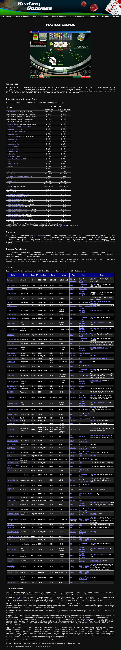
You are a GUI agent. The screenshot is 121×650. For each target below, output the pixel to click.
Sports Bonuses (77, 16)
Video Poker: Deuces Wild (15, 204)
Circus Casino (12, 356)
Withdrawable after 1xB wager (100, 435)
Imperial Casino (12, 441)
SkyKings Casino (13, 532)
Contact (116, 16)
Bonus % (54, 275)
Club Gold (10, 375)
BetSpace (10, 310)
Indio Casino (11, 444)
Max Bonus (43, 275)
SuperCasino (11, 539)
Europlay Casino (12, 409)
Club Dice (10, 370)
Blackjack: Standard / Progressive (18, 126)
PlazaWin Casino (13, 514)
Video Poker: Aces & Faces (16, 199)
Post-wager (72, 436)
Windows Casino (12, 572)
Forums (105, 16)
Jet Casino (10, 452)
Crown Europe (12, 389)
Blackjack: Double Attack (15, 131)
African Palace (12, 293)
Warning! (93, 278)
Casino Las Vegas (13, 339)
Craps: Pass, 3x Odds (14, 156)
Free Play (64, 601)
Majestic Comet (12, 480)
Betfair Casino (12, 306)
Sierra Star (10, 527)
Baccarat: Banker (12, 124)
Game (84, 275)
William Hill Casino (11, 561)
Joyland (9, 456)
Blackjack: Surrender (14, 129)
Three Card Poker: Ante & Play (17, 194)
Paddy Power (11, 500)
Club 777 (10, 366)
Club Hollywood (12, 382)
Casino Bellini (11, 323)
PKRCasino (11, 509)
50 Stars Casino (12, 285)
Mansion (10, 485)
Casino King (11, 335)
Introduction (7, 16)
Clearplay (103, 599)
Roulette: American (13, 179)
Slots (8, 186)
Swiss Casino (11, 544)
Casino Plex (11, 343)
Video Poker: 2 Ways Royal (16, 217)
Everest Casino (12, 414)
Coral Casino (11, 386)
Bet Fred (10, 302)
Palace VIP (11, 504)
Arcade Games (11, 111)
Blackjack (82, 295)
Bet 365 (9, 298)
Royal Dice (10, 525)
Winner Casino (12, 578)
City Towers (11, 362)
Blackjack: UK (11, 141)
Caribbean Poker (12, 149)
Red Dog (9, 171)
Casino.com (11, 353)
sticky (97, 237)
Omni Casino (11, 497)
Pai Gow (9, 166)
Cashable (73, 281)
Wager (64, 275)
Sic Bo (8, 184)
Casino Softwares (40, 16)
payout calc (62, 226)
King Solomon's (12, 459)
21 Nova (10, 280)
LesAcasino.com (12, 470)
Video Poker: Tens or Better (16, 219)
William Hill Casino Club (11, 566)
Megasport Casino (10, 489)
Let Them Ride (11, 164)
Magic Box (10, 475)
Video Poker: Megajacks (15, 207)
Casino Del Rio (12, 329)
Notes (102, 275)
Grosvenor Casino (13, 436)
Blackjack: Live (12, 134)
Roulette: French (12, 174)
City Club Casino (12, 358)
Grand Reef (11, 429)
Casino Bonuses (59, 16)
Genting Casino (12, 420)
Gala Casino (11, 418)
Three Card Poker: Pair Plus (16, 197)
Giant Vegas (11, 423)
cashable (42, 235)
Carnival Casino (12, 318)
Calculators (93, 16)
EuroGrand (11, 397)
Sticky (72, 279)
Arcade (87, 302)
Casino (13, 275)
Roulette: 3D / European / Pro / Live (19, 176)
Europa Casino (12, 403)
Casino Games (22, 16)
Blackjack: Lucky (12, 136)
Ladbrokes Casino (13, 463)
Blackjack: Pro (11, 139)
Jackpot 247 (11, 448)
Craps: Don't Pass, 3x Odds (16, 159)
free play (46, 607)
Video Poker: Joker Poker (16, 214)
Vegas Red (11, 555)
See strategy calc (96, 310)
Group (25, 275)
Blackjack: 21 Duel (13, 144)
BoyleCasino (11, 315)
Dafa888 (10, 392)
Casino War (10, 154)
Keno (8, 161)
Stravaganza (11, 189)
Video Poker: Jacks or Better (16, 209)
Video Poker (83, 289)
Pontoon (9, 169)
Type (74, 275)
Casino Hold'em (82, 292)
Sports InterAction (13, 536)
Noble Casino (11, 494)
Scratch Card (11, 181)
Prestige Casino (12, 520)
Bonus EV (34, 275)
